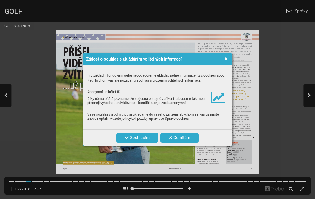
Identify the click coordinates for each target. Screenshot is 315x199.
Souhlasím (137, 137)
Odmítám (179, 137)
